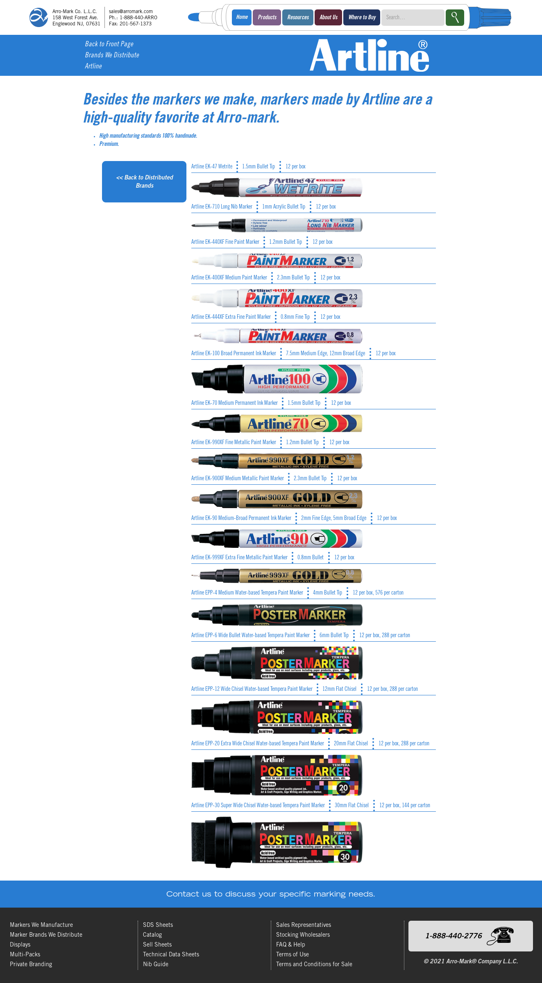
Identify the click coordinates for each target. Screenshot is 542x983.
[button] (267, 17)
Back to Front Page (109, 44)
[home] (96, 17)
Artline (93, 67)
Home (241, 17)
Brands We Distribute (112, 55)
